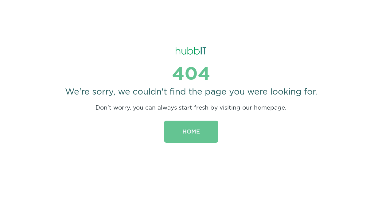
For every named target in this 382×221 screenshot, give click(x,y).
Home (191, 131)
